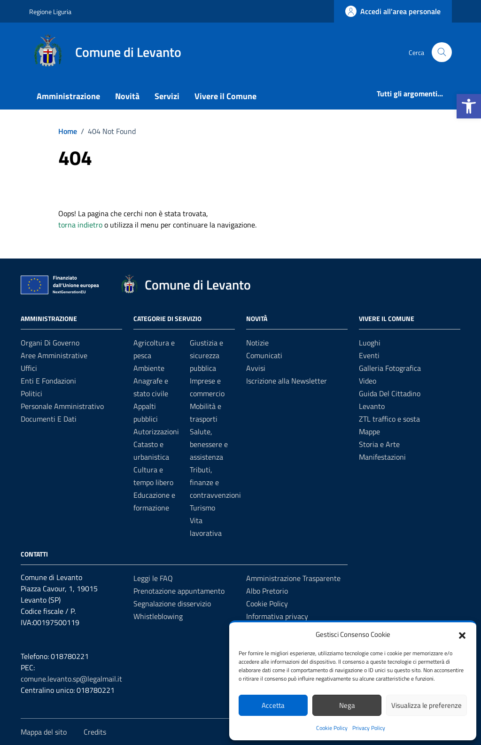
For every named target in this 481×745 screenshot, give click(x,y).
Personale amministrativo (62, 406)
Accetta (273, 705)
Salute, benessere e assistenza (209, 444)
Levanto (372, 406)
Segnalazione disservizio (172, 603)
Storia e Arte (379, 444)
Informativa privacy (277, 616)
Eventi (369, 355)
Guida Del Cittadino (389, 393)
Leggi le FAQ (153, 578)
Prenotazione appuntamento (179, 590)
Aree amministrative (54, 355)
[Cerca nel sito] (442, 52)
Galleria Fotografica (390, 368)
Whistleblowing (158, 616)
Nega (347, 705)
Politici (31, 393)
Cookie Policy (332, 727)
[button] (469, 106)
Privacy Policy (368, 727)
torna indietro (80, 224)
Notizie (257, 342)
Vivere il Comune (225, 96)
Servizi (167, 96)
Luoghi (369, 342)
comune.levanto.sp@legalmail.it (71, 678)
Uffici (29, 368)
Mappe (369, 431)
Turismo (202, 507)
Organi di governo (50, 342)
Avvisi (255, 368)
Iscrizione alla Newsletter (286, 380)
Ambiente (148, 368)
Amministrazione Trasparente (293, 578)
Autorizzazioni (156, 431)
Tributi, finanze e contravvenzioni (215, 482)
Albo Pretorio (267, 590)
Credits (95, 731)
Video (367, 380)
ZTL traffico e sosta (389, 418)
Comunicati (264, 355)
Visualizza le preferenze (426, 705)
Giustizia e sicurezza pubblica (206, 355)
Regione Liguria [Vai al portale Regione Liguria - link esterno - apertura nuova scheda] (50, 11)
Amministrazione (68, 96)
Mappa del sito (44, 731)
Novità (127, 96)
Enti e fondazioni (48, 380)
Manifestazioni (382, 457)
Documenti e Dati (49, 418)
